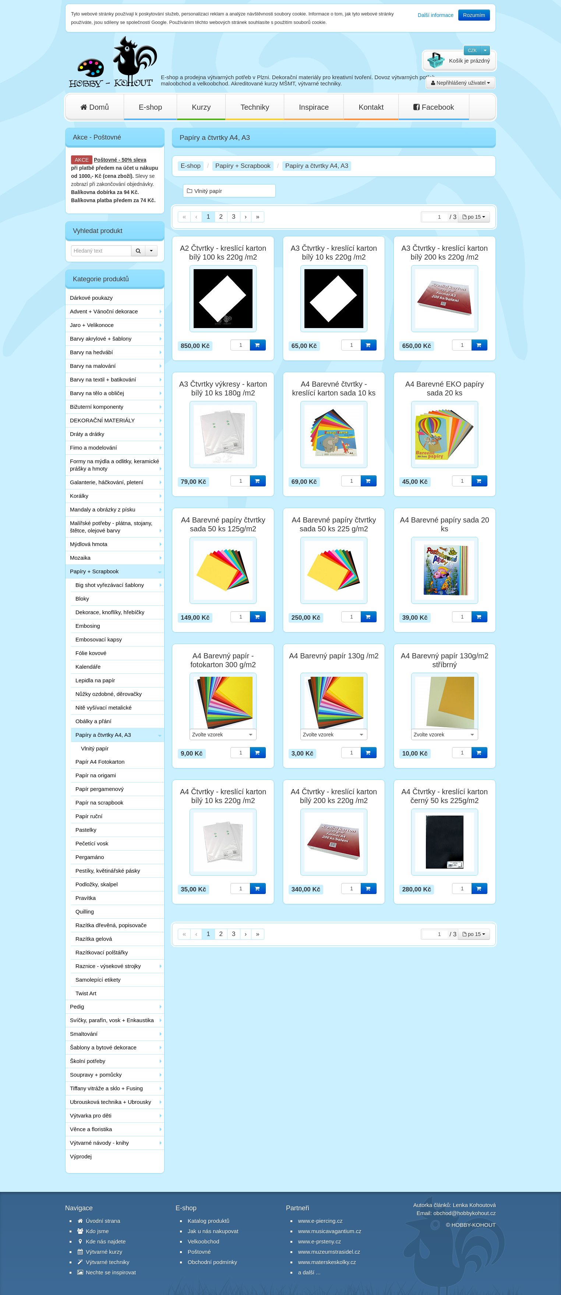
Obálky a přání (93, 721)
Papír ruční (88, 816)
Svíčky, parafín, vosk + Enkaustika (112, 1020)
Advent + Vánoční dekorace (104, 311)
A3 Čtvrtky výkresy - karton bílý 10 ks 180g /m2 (223, 388)
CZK (472, 50)
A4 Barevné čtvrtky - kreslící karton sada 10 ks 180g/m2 (334, 393)
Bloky (82, 598)
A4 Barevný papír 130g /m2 (333, 656)
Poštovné (105, 160)
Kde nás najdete (101, 1241)
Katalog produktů (208, 1221)
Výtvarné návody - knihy (99, 1143)
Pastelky (85, 830)
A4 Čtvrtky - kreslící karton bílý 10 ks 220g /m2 (223, 796)
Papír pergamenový (99, 789)
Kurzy (201, 107)
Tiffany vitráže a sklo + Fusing (106, 1088)
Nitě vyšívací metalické (103, 707)
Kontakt (371, 107)
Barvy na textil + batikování (103, 379)
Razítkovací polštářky (101, 952)
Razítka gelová (93, 939)
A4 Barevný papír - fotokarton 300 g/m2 (223, 660)
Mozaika (80, 558)
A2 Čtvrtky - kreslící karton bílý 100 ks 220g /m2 (223, 252)
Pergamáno (89, 857)
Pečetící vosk (91, 843)
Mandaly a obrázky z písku (102, 509)
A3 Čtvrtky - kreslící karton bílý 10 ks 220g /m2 (334, 252)
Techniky (254, 107)
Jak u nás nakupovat (213, 1231)
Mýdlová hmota (88, 544)
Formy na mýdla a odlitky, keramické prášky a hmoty (114, 465)
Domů (94, 107)
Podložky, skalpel (96, 884)
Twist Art (85, 993)
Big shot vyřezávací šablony (109, 585)
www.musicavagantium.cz (329, 1231)
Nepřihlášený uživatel (460, 83)
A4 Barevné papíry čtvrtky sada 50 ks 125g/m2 (223, 524)
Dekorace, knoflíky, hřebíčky (109, 612)
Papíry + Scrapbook (94, 571)
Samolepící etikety (98, 979)
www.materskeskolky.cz (327, 1262)
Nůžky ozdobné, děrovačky (108, 694)
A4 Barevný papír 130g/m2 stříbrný (444, 660)
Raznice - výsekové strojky (108, 966)
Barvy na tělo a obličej (97, 393)
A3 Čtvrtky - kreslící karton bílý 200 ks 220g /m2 (445, 252)
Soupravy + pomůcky (96, 1074)
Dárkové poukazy (91, 298)
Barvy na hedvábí (91, 352)
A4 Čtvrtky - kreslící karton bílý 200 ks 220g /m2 (334, 796)
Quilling (84, 911)
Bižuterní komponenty (96, 407)
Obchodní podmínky (212, 1262)
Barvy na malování (93, 366)
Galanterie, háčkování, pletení (106, 482)
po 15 (474, 217)
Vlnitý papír (95, 748)
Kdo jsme (93, 1231)
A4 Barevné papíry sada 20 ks (444, 524)
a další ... (309, 1272)
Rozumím (474, 15)
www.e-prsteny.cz (319, 1241)
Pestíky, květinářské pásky (107, 871)
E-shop (150, 107)
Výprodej (81, 1156)
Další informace (436, 15)
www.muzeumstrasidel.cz (329, 1252)
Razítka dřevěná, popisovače (111, 925)
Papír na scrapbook (99, 802)
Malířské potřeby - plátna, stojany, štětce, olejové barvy (111, 527)
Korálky (79, 496)
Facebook (433, 107)
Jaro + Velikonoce (92, 325)
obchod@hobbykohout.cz (464, 1213)
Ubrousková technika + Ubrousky (110, 1102)
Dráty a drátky (87, 434)
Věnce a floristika (91, 1129)
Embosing (87, 626)
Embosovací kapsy (98, 639)
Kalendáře (87, 667)
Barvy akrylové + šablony (100, 338)
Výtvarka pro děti (91, 1115)
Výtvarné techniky (103, 1262)
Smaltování (84, 1034)
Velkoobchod (203, 1241)
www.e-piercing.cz (320, 1221)
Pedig (77, 1006)
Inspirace (314, 107)
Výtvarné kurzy (99, 1252)
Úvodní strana (98, 1221)
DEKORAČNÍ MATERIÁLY (102, 420)
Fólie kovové (90, 653)
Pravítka (85, 898)
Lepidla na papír (95, 680)
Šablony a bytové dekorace (103, 1047)
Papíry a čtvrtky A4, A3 (103, 735)
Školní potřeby (87, 1061)
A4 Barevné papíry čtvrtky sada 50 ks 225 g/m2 (334, 524)
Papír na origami (95, 775)
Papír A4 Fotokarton (99, 762)
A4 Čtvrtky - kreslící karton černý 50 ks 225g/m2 (445, 796)
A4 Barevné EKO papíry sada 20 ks (444, 388)
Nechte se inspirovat (106, 1272)
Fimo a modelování (93, 447)
